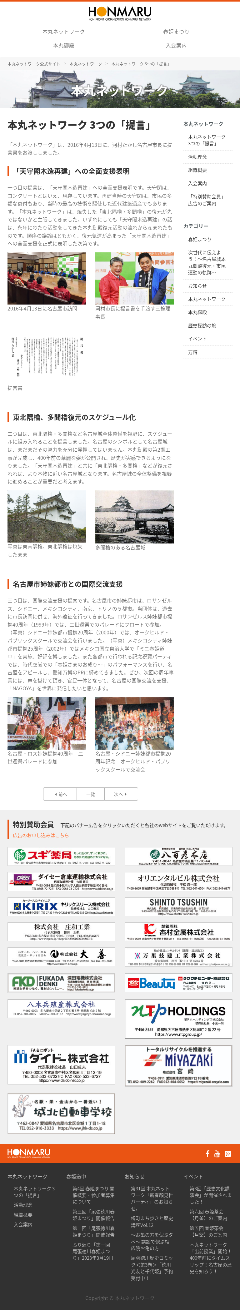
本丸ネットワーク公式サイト (34, 64)
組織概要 (197, 169)
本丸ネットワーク (63, 31)
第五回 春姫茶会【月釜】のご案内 (208, 1231)
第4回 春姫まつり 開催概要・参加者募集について (93, 1195)
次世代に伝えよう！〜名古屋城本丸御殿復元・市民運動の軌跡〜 (207, 262)
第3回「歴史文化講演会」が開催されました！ (211, 1195)
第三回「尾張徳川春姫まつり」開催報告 (93, 1215)
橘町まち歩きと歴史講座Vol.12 (152, 1221)
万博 (193, 352)
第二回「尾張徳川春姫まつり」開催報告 (93, 1231)
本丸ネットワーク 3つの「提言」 (207, 140)
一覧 (90, 794)
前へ (60, 794)
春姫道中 (76, 1176)
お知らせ (197, 285)
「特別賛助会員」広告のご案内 (207, 199)
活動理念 (197, 156)
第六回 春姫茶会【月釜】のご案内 (208, 1215)
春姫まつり (176, 31)
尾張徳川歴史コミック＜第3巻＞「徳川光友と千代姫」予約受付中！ (152, 1267)
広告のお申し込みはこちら (41, 835)
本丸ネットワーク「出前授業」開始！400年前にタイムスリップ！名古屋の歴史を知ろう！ (211, 1258)
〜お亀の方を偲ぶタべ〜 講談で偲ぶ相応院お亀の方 (152, 1241)
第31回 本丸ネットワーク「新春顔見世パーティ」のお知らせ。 (152, 1198)
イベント (197, 338)
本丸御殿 (63, 45)
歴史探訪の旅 (202, 325)
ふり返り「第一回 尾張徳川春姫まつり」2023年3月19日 (92, 1251)
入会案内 (176, 45)
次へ (121, 794)
